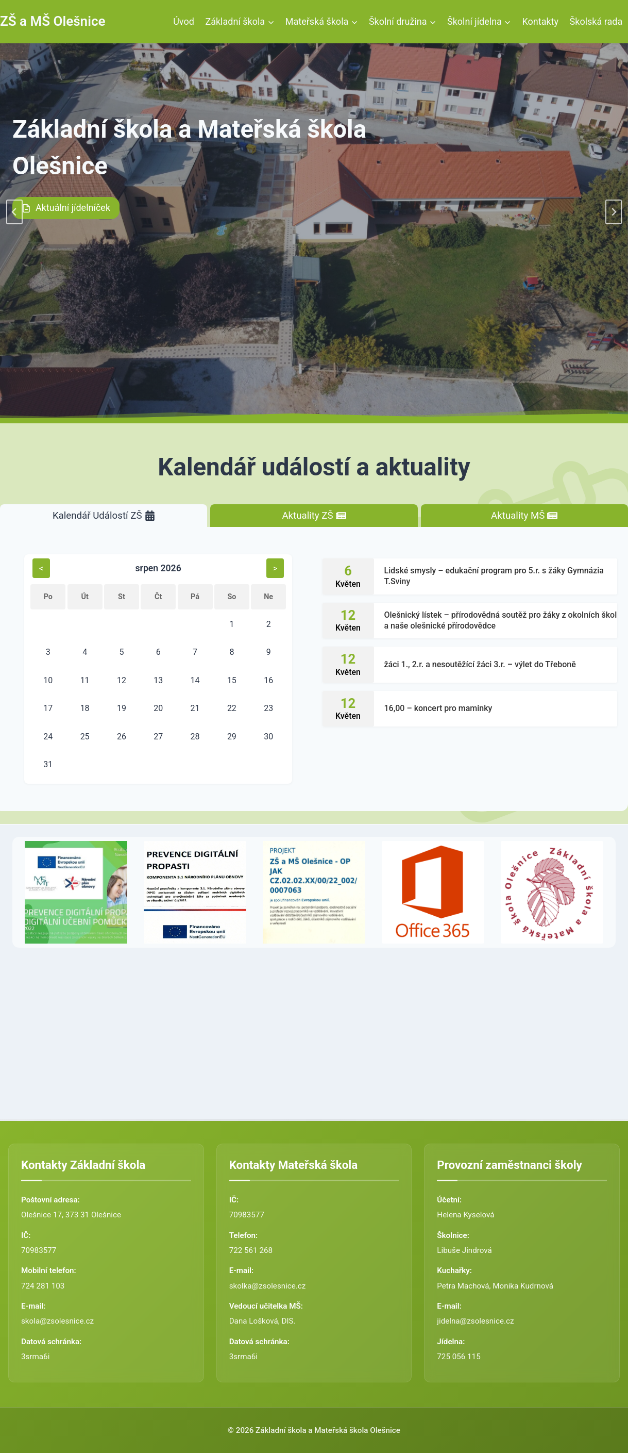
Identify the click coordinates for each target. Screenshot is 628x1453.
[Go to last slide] (14, 212)
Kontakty (540, 21)
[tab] (103, 515)
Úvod (183, 21)
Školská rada (596, 21)
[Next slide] (613, 212)
